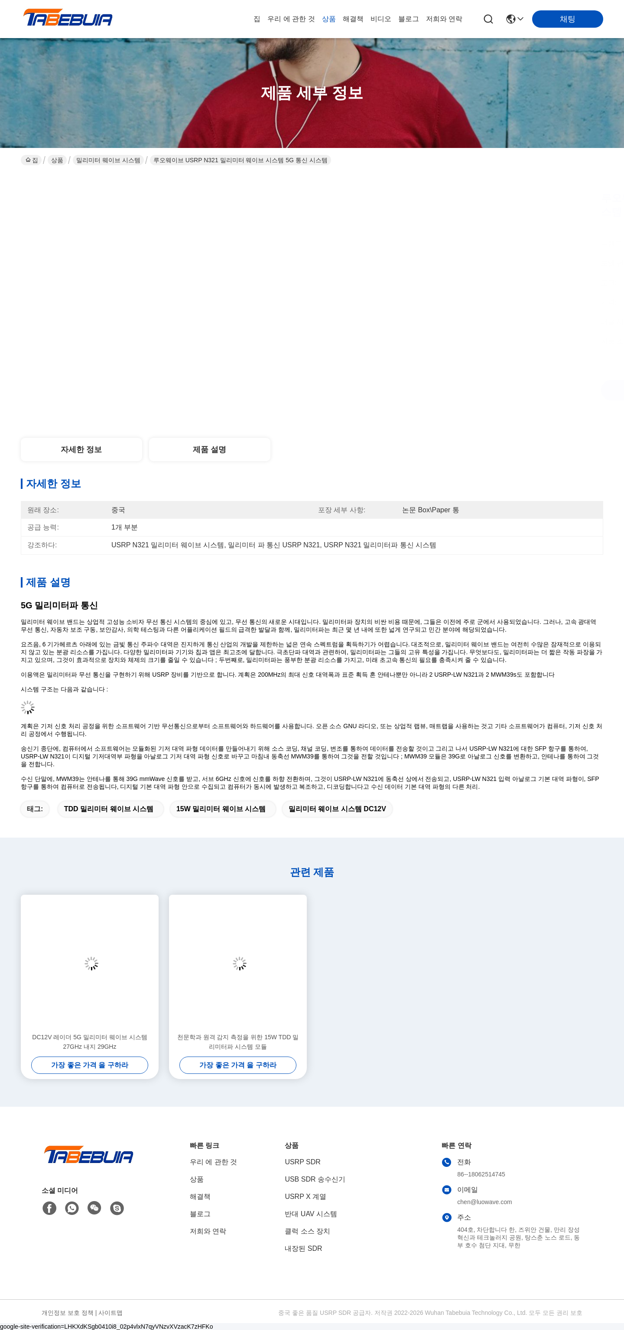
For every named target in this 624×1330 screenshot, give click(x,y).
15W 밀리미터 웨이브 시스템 (221, 809)
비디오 (380, 18)
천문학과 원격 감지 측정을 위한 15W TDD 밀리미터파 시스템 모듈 (238, 1042)
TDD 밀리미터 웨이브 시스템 (108, 809)
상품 (329, 18)
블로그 (408, 18)
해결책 (353, 18)
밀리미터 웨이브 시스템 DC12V (337, 809)
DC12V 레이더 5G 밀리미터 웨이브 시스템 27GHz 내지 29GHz (89, 1042)
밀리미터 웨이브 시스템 (108, 160)
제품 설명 (209, 449)
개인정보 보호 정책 (68, 1312)
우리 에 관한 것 (291, 18)
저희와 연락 (444, 18)
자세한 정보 (81, 449)
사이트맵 (110, 1312)
